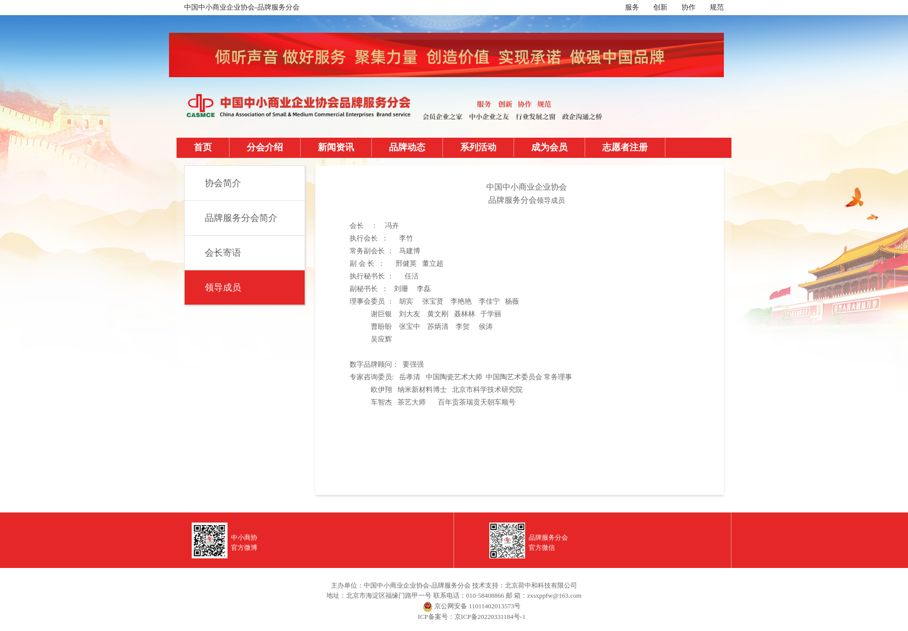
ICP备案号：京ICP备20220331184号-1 (471, 616)
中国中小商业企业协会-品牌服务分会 (242, 7)
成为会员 (549, 147)
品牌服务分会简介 (241, 218)
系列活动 (478, 147)
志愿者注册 (625, 147)
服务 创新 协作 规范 (674, 7)
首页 (203, 147)
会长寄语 (223, 253)
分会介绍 (265, 147)
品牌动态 (407, 147)
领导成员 (223, 287)
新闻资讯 (336, 147)
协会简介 (223, 183)
